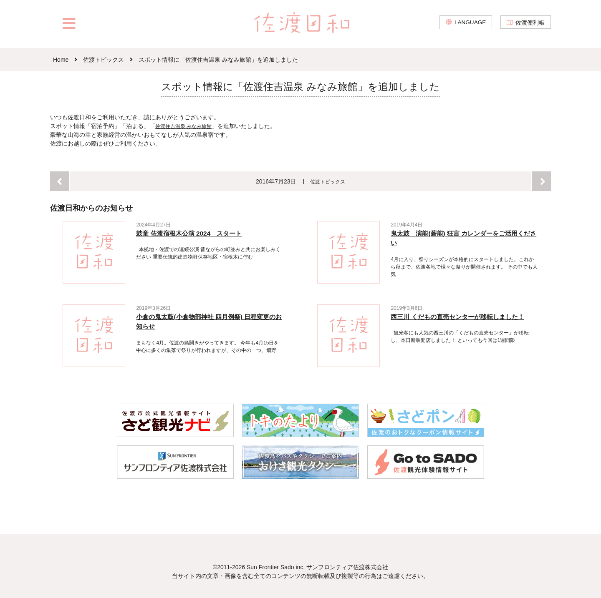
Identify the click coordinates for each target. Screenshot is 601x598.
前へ (59, 181)
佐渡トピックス (328, 181)
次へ (541, 181)
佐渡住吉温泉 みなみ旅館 (188, 126)
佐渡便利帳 (530, 25)
